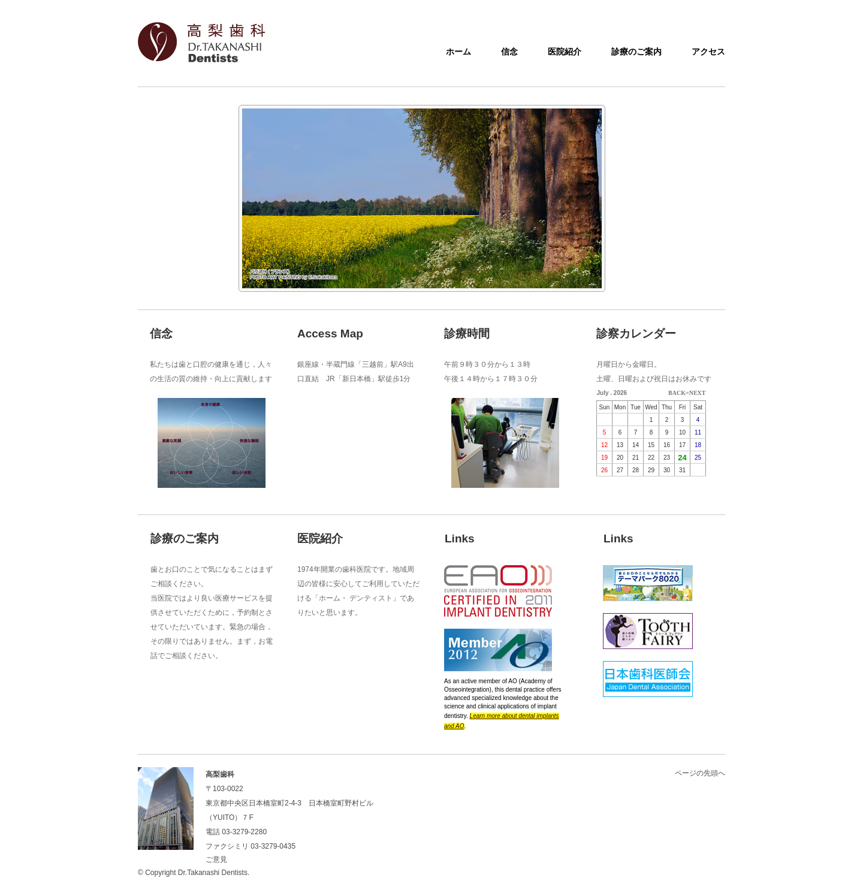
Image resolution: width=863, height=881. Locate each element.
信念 (509, 51)
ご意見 (216, 859)
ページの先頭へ (700, 773)
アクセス (708, 51)
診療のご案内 (636, 51)
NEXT (697, 393)
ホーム (458, 51)
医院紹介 (564, 51)
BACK (677, 393)
